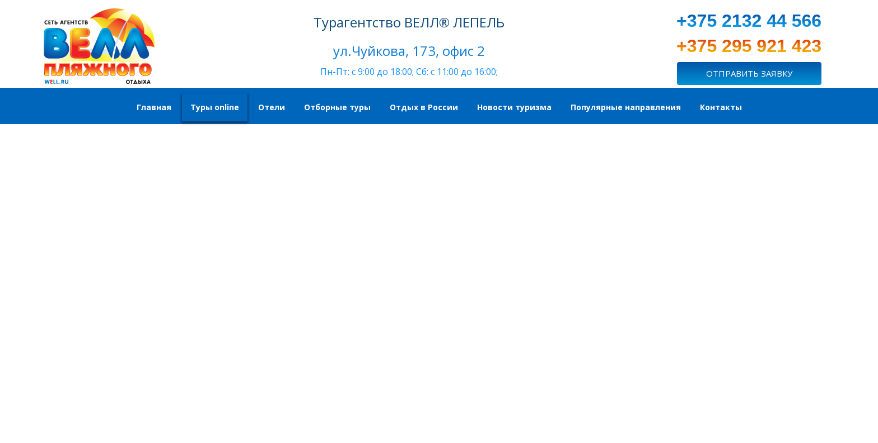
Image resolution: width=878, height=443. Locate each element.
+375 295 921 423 (748, 46)
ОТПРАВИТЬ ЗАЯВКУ (749, 73)
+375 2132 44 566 (748, 21)
